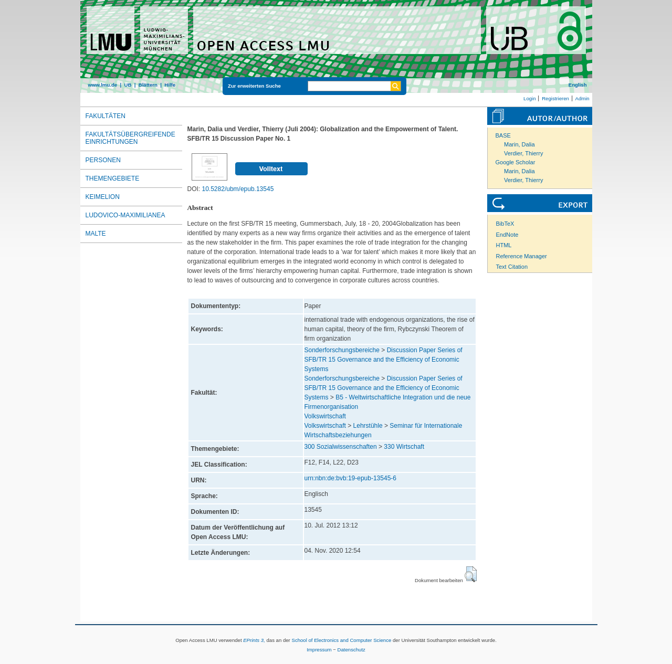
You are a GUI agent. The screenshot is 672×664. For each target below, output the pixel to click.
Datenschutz (351, 649)
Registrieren (555, 98)
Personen (103, 160)
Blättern (148, 85)
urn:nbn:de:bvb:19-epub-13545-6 (350, 478)
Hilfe (169, 85)
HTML (504, 245)
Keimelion (103, 197)
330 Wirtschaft (404, 446)
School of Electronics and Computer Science (341, 640)
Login (529, 98)
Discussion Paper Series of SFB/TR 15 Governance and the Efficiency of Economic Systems (383, 359)
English (578, 85)
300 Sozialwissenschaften (340, 446)
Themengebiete (113, 178)
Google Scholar (516, 162)
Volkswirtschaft (325, 416)
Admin (582, 98)
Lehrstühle (368, 425)
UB (127, 85)
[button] (471, 574)
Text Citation (512, 267)
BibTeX (505, 223)
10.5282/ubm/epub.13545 (238, 189)
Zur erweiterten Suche (254, 86)
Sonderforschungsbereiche (342, 350)
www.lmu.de (103, 85)
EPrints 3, (254, 640)
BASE (503, 135)
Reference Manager (521, 256)
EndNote (507, 234)
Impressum (319, 649)
